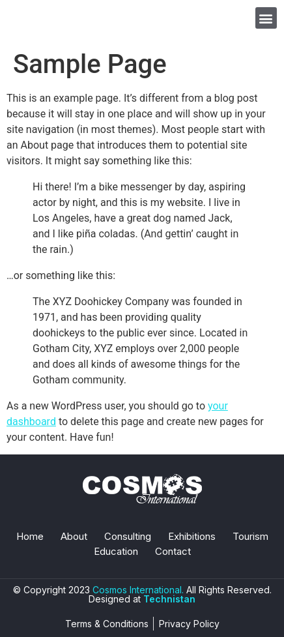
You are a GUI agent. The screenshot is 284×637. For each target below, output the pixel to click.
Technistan (169, 598)
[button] (266, 18)
